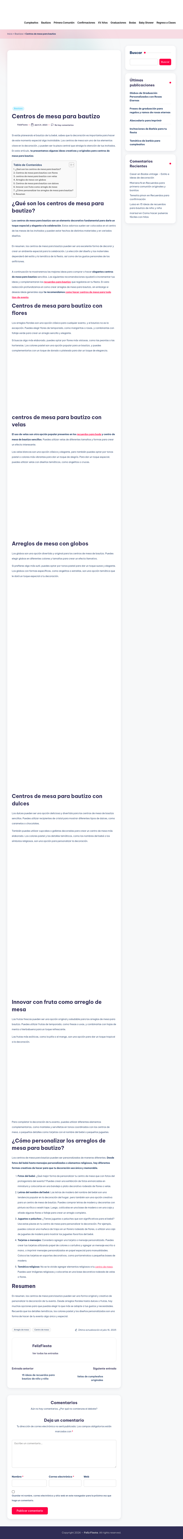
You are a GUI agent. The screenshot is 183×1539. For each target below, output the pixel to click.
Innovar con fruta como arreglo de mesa (36, 187)
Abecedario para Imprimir (146, 120)
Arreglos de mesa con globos (31, 180)
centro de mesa (104, 1266)
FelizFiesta (41, 1346)
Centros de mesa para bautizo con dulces (37, 183)
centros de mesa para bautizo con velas (36, 176)
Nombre (17, 1476)
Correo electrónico (61, 1476)
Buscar (136, 52)
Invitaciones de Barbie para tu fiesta (148, 130)
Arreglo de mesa (21, 1329)
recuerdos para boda (89, 434)
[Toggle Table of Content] (70, 164)
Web (86, 1476)
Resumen (20, 194)
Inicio (10, 34)
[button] (45, 1353)
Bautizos (19, 34)
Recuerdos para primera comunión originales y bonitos (148, 186)
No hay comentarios (62, 125)
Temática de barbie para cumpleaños (145, 142)
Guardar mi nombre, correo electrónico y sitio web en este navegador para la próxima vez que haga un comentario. (61, 1498)
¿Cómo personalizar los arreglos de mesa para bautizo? (44, 190)
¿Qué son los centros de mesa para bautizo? (38, 169)
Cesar (133, 174)
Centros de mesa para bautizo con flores (37, 173)
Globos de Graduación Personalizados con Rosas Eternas (146, 96)
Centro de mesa (41, 1329)
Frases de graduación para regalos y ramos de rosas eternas (150, 110)
